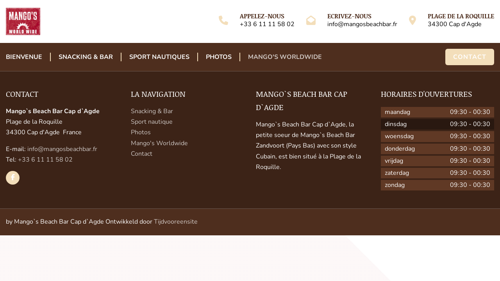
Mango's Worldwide (285, 57)
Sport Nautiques (159, 57)
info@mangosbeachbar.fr (362, 24)
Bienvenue (24, 57)
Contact (469, 57)
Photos (219, 57)
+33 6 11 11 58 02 (267, 24)
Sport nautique (152, 121)
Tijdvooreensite (176, 221)
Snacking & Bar (86, 57)
